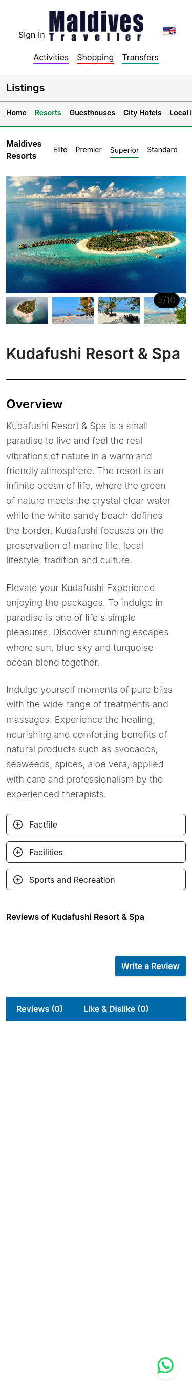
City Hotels (142, 112)
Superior (124, 150)
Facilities (46, 852)
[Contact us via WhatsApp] (165, 1365)
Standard (162, 149)
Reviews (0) (39, 1009)
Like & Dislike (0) (116, 1009)
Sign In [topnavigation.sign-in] (31, 35)
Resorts (48, 112)
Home (16, 112)
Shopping (95, 57)
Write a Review (150, 966)
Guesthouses (92, 112)
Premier (88, 149)
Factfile (43, 824)
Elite (60, 149)
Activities (51, 57)
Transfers (140, 57)
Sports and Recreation (72, 880)
